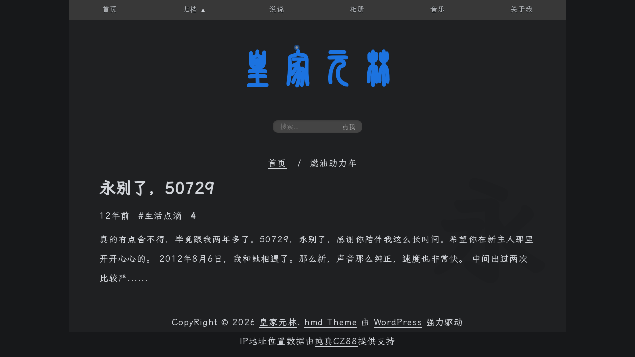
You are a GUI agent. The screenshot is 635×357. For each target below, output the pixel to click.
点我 (348, 127)
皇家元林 (317, 69)
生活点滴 (163, 216)
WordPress (398, 322)
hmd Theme (330, 322)
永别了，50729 (156, 188)
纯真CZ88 (336, 341)
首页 (277, 163)
